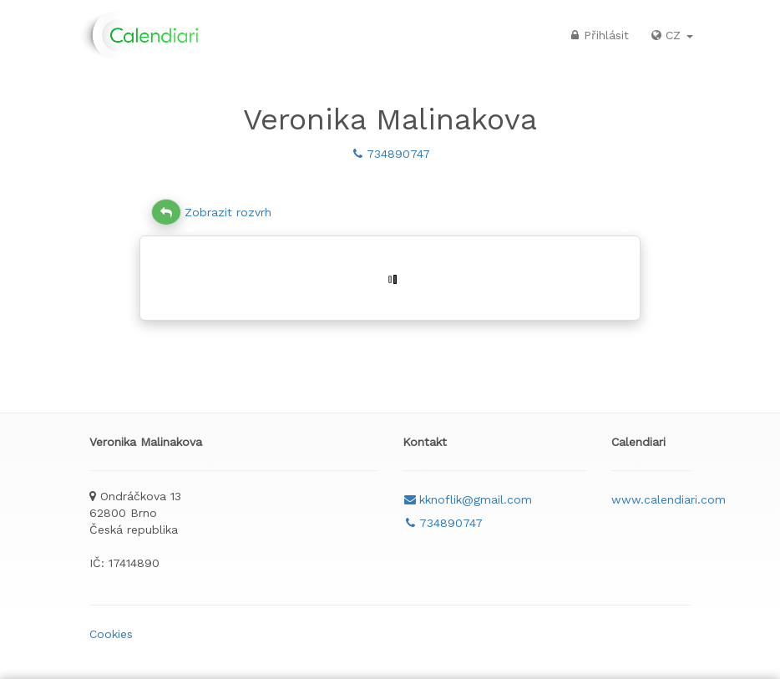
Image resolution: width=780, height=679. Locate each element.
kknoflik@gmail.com (467, 499)
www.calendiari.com (668, 499)
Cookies (111, 634)
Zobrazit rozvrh (211, 212)
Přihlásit (598, 35)
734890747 (390, 153)
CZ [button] (671, 35)
